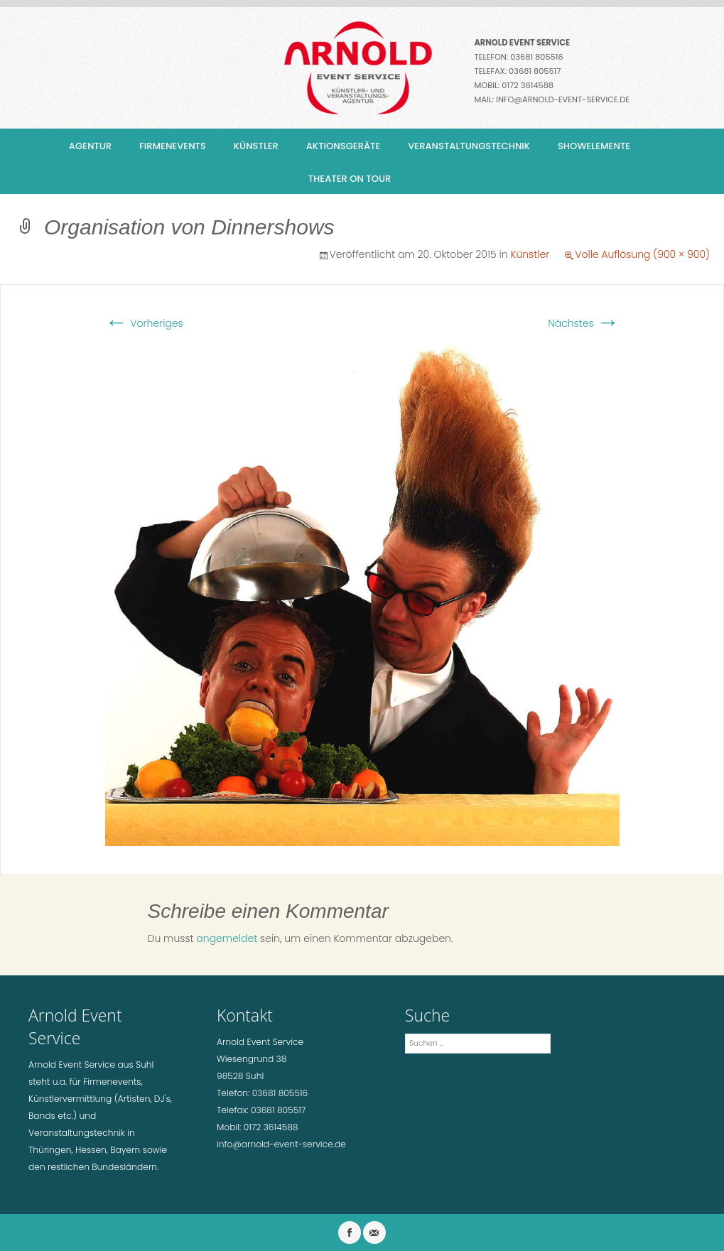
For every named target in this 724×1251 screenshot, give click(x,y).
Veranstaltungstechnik (469, 146)
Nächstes (583, 323)
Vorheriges (144, 323)
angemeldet (226, 938)
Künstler (256, 146)
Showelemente (594, 146)
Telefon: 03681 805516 (519, 57)
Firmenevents (172, 146)
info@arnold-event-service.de (563, 99)
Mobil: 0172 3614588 (514, 85)
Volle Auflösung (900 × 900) (642, 254)
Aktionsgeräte (343, 146)
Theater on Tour (349, 178)
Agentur (90, 146)
